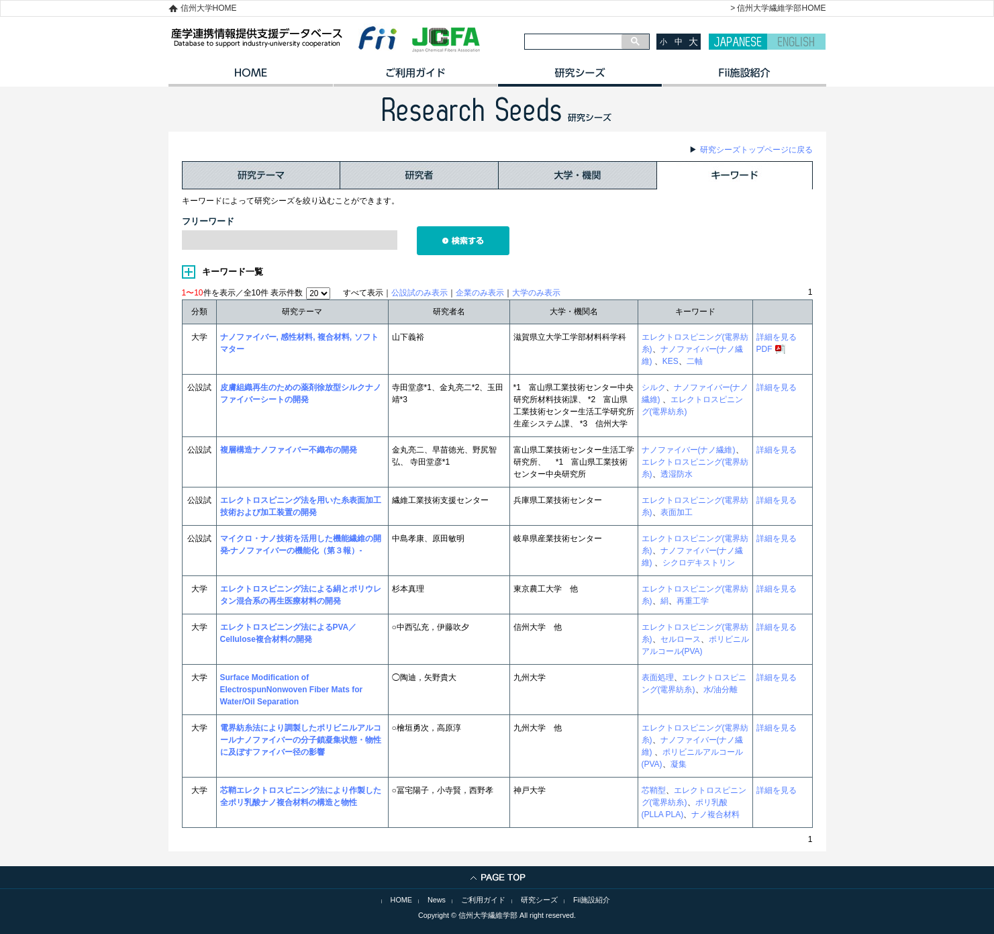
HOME (250, 77)
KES (670, 361)
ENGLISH (796, 42)
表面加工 (676, 512)
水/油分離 (720, 689)
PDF (764, 349)
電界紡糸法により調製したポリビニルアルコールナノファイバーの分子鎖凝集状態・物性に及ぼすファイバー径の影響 (300, 740)
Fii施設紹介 (591, 900)
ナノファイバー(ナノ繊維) (689, 450)
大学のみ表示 (536, 292)
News (437, 900)
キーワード (735, 175)
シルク (654, 387)
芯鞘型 (654, 790)
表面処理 (658, 677)
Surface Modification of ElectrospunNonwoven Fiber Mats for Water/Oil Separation (291, 689)
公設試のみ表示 (419, 292)
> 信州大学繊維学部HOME (778, 8)
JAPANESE (738, 42)
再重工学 (693, 601)
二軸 (695, 361)
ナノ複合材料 (715, 814)
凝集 (678, 764)
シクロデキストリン (698, 562)
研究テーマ (261, 175)
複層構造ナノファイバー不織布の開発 (288, 450)
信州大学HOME (209, 8)
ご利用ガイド (415, 77)
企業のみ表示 (480, 292)
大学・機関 (578, 175)
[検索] (573, 41)
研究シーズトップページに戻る (756, 149)
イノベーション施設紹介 (744, 77)
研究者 (419, 175)
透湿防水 (676, 474)
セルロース (680, 639)
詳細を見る (776, 337)
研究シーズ (579, 77)
